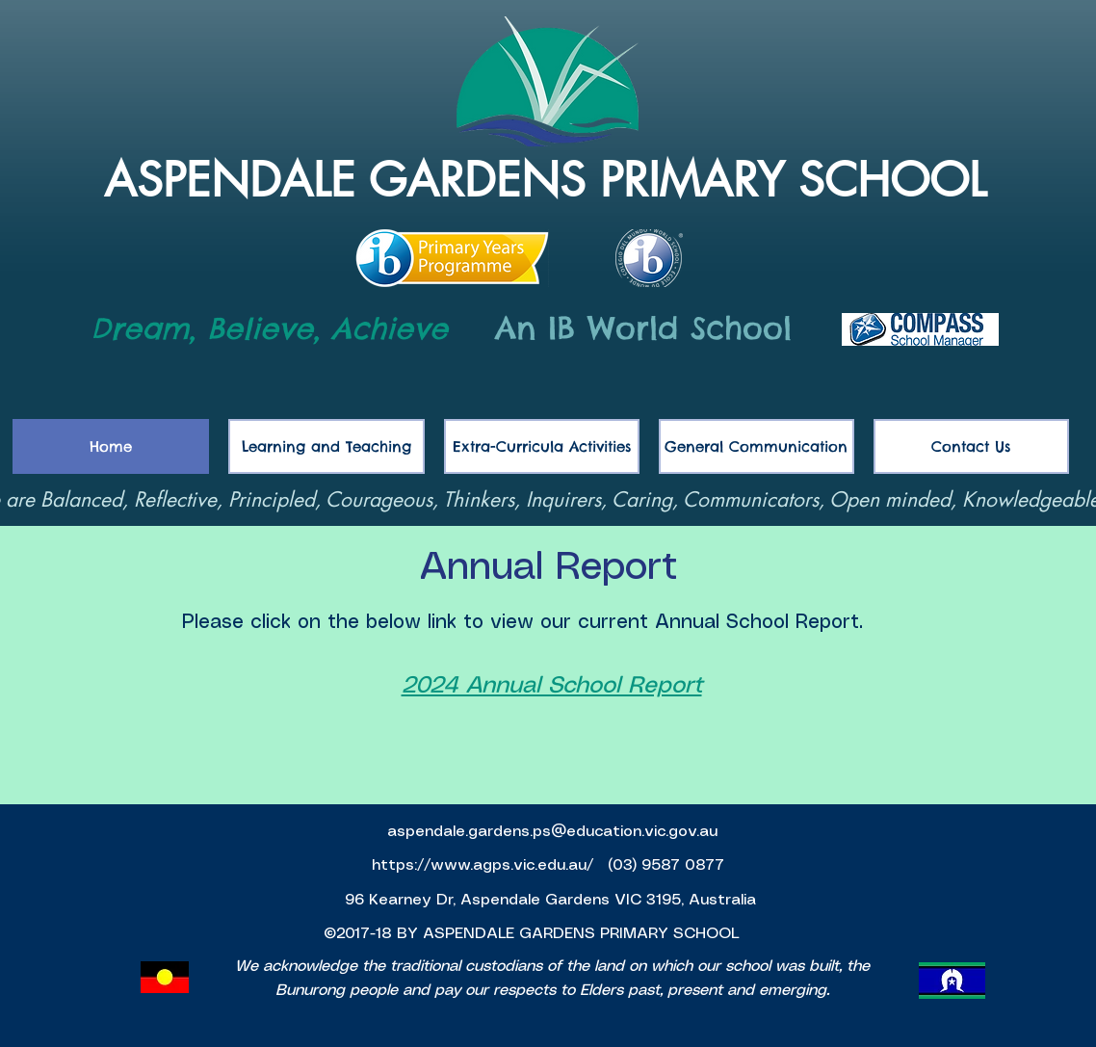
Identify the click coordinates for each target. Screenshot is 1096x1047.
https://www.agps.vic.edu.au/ (485, 865)
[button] (756, 446)
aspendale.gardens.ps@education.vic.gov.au (552, 832)
